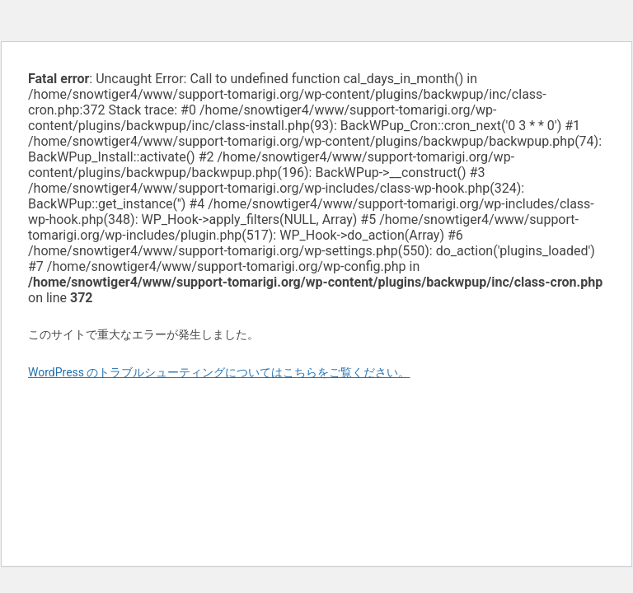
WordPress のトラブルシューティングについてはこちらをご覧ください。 (219, 372)
